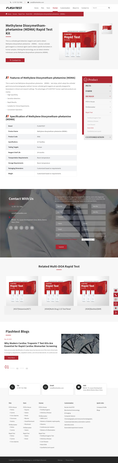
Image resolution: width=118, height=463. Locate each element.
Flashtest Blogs (17, 331)
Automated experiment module (73, 428)
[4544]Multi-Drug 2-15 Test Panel (58, 309)
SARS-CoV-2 (43, 418)
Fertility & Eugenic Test (94, 118)
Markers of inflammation (47, 430)
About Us (76, 8)
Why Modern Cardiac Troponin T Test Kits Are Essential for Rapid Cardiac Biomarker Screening (30, 345)
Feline (12, 410)
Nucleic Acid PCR (69, 407)
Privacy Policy (70, 460)
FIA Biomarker (90, 107)
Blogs (98, 410)
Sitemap (60, 460)
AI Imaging (67, 413)
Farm (48, 8)
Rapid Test (21, 14)
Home (36, 8)
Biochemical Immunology (72, 410)
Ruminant (27, 424)
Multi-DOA (29, 14)
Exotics (12, 421)
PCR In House (90, 102)
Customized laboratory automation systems (77, 422)
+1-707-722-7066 (22, 388)
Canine (12, 413)
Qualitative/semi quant (94, 131)
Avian (26, 416)
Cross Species (14, 416)
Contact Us (85, 8)
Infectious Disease (92, 121)
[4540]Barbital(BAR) (93, 309)
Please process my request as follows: (66, 239)
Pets (42, 8)
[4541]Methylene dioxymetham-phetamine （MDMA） (50, 14)
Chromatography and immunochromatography (78, 419)
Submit (61, 247)
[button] (10, 366)
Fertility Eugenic (45, 410)
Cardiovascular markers (47, 427)
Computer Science (69, 416)
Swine (26, 413)
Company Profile (102, 407)
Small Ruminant (29, 421)
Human (55, 8)
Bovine (26, 418)
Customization (65, 8)
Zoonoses (13, 418)
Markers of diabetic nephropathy (50, 421)
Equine (26, 410)
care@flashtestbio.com (37, 2)
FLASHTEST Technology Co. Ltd (25, 460)
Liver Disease (91, 125)
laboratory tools (69, 425)
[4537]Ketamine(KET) (22, 309)
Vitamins (43, 424)
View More (11, 358)
